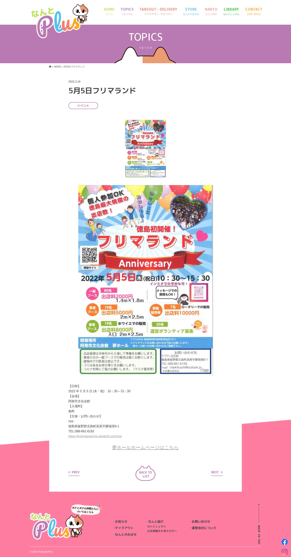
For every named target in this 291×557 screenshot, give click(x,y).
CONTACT (253, 11)
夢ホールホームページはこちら (145, 447)
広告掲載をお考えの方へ (162, 531)
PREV (73, 472)
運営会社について (204, 528)
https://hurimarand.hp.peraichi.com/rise (95, 436)
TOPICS (127, 11)
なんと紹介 (156, 521)
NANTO (211, 11)
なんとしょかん (156, 526)
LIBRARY (231, 11)
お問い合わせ (201, 521)
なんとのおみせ (126, 534)
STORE (191, 11)
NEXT (217, 472)
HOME (109, 11)
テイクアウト (124, 528)
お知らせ (121, 521)
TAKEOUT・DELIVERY (158, 11)
